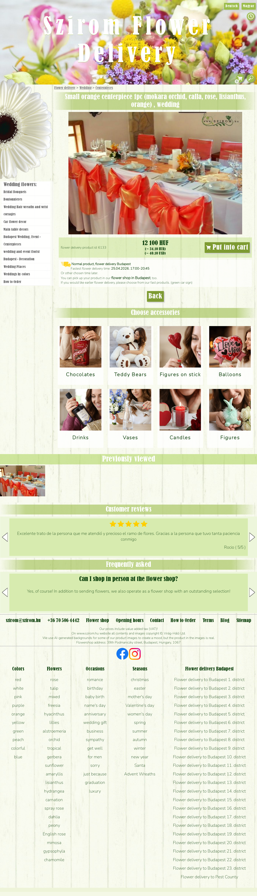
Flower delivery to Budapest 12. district (209, 774)
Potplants (37, 118)
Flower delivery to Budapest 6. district (209, 722)
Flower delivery (64, 88)
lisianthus (54, 782)
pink (18, 697)
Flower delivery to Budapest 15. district (209, 800)
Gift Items (20, 97)
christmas (140, 679)
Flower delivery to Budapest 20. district (209, 843)
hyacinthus (54, 714)
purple (18, 705)
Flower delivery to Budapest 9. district (209, 748)
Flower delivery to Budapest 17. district (209, 817)
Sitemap (243, 620)
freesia (54, 705)
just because (95, 774)
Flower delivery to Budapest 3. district (209, 697)
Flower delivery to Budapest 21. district (209, 851)
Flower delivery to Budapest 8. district (209, 739)
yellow (18, 722)
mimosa (54, 843)
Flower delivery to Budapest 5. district (209, 714)
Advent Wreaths (139, 774)
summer (139, 731)
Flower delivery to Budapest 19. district (209, 834)
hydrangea (54, 791)
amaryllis (54, 774)
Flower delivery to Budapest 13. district (209, 782)
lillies (54, 722)
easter (140, 688)
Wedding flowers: (20, 184)
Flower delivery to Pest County (209, 877)
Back (155, 296)
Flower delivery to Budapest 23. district (209, 868)
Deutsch (231, 6)
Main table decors (16, 229)
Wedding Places (15, 267)
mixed (54, 697)
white (18, 688)
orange (18, 714)
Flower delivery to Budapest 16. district (209, 808)
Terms (208, 620)
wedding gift (95, 722)
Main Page (12, 92)
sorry (95, 765)
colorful (18, 748)
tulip (54, 688)
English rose (54, 834)
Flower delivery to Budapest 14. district (209, 791)
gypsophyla (54, 851)
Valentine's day (140, 705)
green (18, 731)
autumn (140, 739)
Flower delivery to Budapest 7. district (209, 731)
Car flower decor (15, 222)
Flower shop (26, 155)
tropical (54, 748)
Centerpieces (104, 88)
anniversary (95, 714)
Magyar (248, 6)
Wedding (85, 88)
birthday (95, 688)
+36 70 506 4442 (63, 620)
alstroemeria (54, 731)
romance (95, 679)
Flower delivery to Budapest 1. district (209, 679)
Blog (225, 620)
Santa (139, 765)
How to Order (12, 282)
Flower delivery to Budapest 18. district (209, 825)
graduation (95, 782)
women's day (139, 714)
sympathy (95, 739)
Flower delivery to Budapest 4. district (209, 705)
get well (95, 748)
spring (140, 722)
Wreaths (31, 141)
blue (18, 757)
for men (95, 757)
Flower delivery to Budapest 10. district (209, 757)
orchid (54, 739)
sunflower (54, 765)
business (95, 731)
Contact (157, 620)
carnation (54, 800)
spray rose (54, 808)
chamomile (54, 860)
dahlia (54, 817)
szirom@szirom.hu (23, 620)
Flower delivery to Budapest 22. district (209, 860)
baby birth (94, 697)
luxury (95, 791)
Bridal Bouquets (15, 192)
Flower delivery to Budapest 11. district (209, 765)
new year (139, 757)
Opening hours (129, 620)
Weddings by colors (17, 274)
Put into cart (227, 247)
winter (140, 748)
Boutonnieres (13, 199)
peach (18, 739)
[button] (252, 537)
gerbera (54, 757)
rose (54, 679)
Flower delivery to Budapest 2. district (209, 688)
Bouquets (31, 107)
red (18, 679)
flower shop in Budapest (130, 277)
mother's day (140, 697)
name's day (95, 705)
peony (54, 825)
